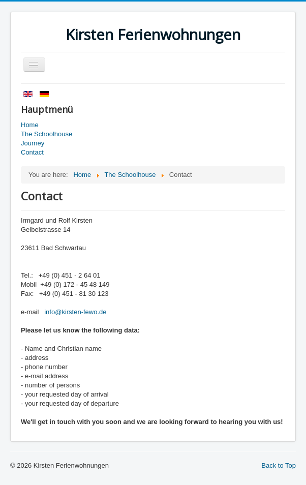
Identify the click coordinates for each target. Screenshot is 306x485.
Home (30, 125)
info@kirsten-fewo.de (75, 312)
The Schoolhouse (46, 134)
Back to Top (278, 465)
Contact (32, 152)
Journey (32, 143)
